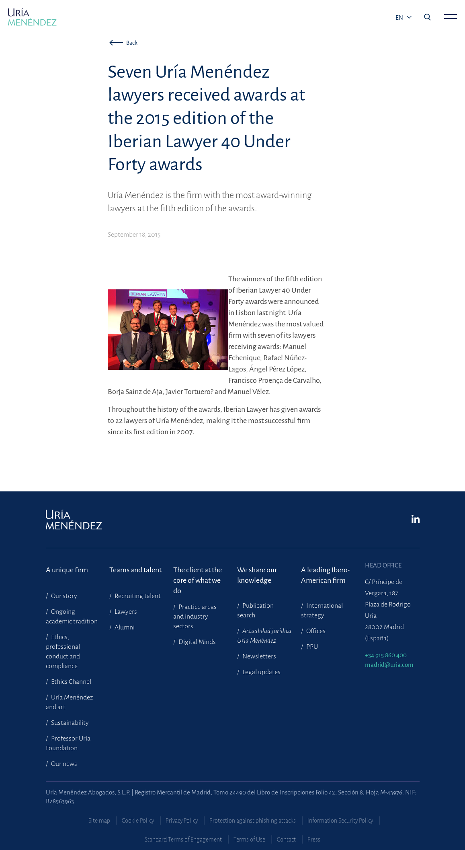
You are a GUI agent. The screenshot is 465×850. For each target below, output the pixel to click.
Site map (99, 820)
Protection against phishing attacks (252, 820)
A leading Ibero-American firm (325, 575)
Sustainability (69, 722)
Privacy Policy (182, 820)
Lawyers (125, 611)
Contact (286, 839)
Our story (63, 596)
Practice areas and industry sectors (195, 616)
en (399, 17)
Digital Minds (196, 642)
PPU (311, 646)
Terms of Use (249, 839)
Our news (63, 763)
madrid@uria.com (389, 664)
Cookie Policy (138, 820)
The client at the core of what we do (197, 575)
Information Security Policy (340, 820)
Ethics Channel (70, 681)
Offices (315, 631)
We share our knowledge (257, 575)
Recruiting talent (137, 596)
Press (313, 839)
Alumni (124, 627)
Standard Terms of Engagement (183, 839)
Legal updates (261, 672)
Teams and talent (135, 570)
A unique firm (67, 570)
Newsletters (258, 656)
